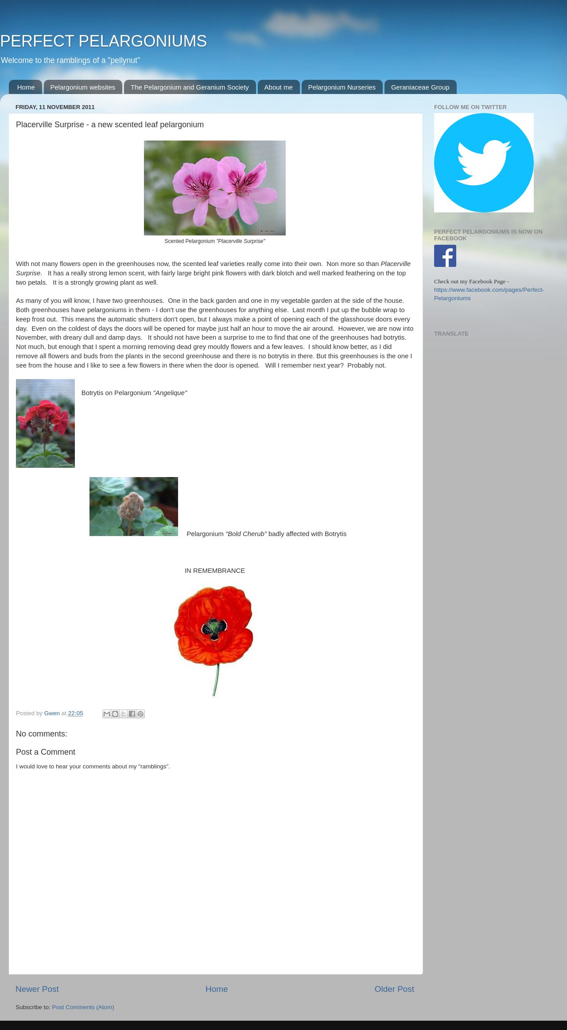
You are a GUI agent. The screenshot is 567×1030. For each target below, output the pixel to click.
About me (278, 87)
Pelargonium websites (83, 87)
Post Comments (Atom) (83, 1007)
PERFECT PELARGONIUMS (103, 41)
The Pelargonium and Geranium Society (190, 87)
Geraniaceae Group (420, 87)
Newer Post (37, 989)
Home (26, 87)
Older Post (394, 989)
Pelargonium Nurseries (342, 87)
